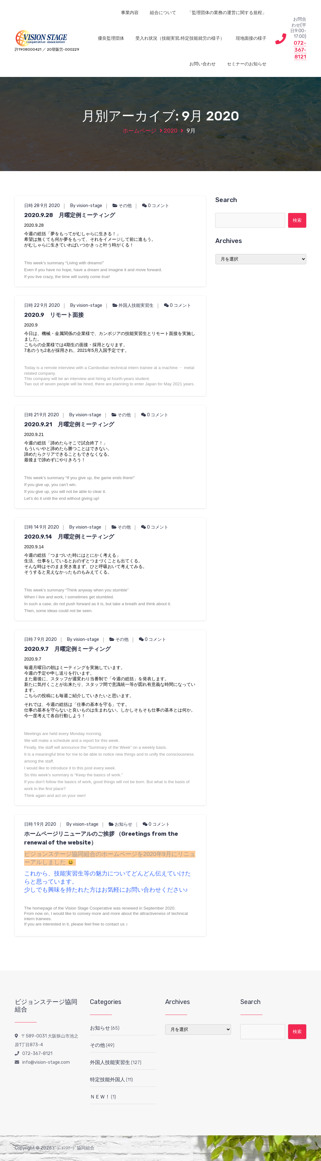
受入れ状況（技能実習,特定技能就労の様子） (179, 38)
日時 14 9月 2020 (41, 527)
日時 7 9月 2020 (40, 639)
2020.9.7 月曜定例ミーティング (67, 649)
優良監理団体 (111, 38)
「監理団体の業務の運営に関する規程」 (226, 12)
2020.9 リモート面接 (54, 315)
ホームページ (139, 130)
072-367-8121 (300, 50)
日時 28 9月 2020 (42, 205)
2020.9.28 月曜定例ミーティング (69, 215)
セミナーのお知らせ (246, 64)
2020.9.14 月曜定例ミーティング (69, 536)
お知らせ (123, 824)
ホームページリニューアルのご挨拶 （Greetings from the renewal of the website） (101, 838)
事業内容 (130, 12)
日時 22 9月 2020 (42, 305)
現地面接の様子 (251, 38)
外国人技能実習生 (136, 305)
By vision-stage (86, 205)
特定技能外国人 (107, 1079)
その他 (125, 205)
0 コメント (155, 205)
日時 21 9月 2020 (41, 415)
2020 (170, 130)
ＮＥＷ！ (100, 1097)
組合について (163, 12)
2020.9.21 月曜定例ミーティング (69, 424)
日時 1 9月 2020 (40, 824)
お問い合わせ (202, 64)
